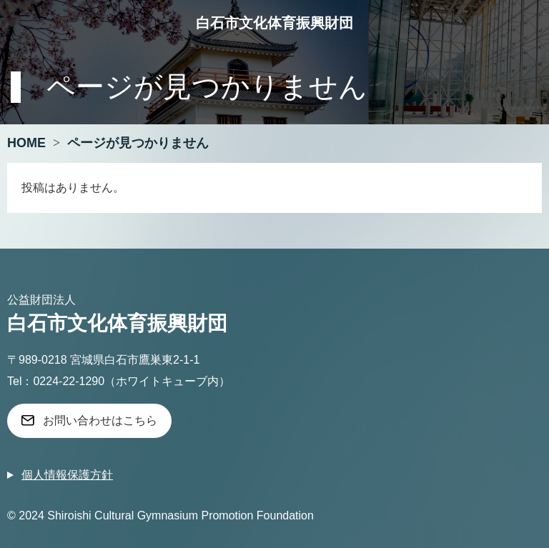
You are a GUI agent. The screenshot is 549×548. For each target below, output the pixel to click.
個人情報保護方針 (67, 475)
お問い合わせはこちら (100, 420)
